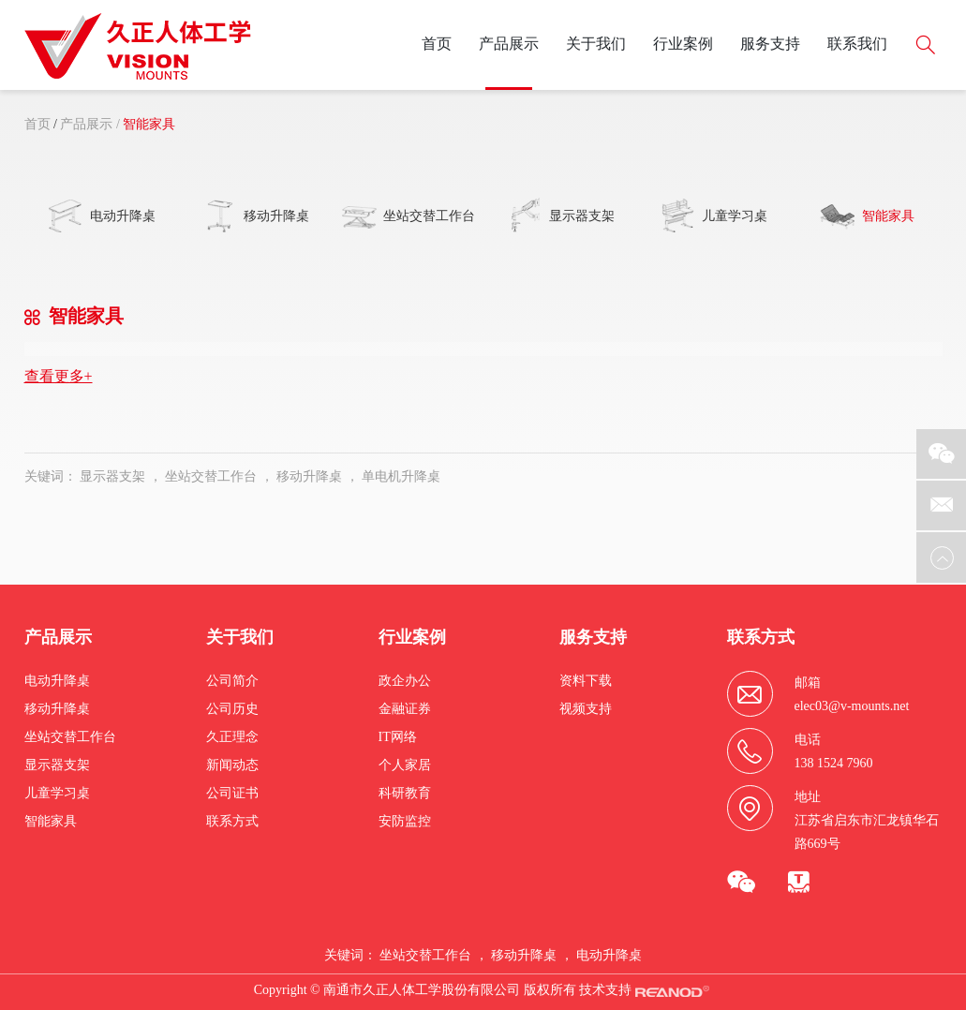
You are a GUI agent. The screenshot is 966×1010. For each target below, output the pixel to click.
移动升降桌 (309, 476)
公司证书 (232, 793)
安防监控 (405, 821)
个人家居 (405, 765)
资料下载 (585, 681)
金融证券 (405, 709)
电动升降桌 (57, 681)
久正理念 (232, 737)
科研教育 (405, 793)
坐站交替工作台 (211, 476)
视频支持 (585, 709)
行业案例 (683, 44)
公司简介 (232, 681)
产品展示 (509, 44)
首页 (437, 44)
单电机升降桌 (401, 476)
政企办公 (405, 681)
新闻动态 (232, 765)
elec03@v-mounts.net (852, 706)
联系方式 (232, 821)
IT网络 (398, 737)
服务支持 (770, 44)
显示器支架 (112, 476)
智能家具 (149, 124)
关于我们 (596, 44)
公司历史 (232, 709)
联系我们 (857, 44)
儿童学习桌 (57, 793)
